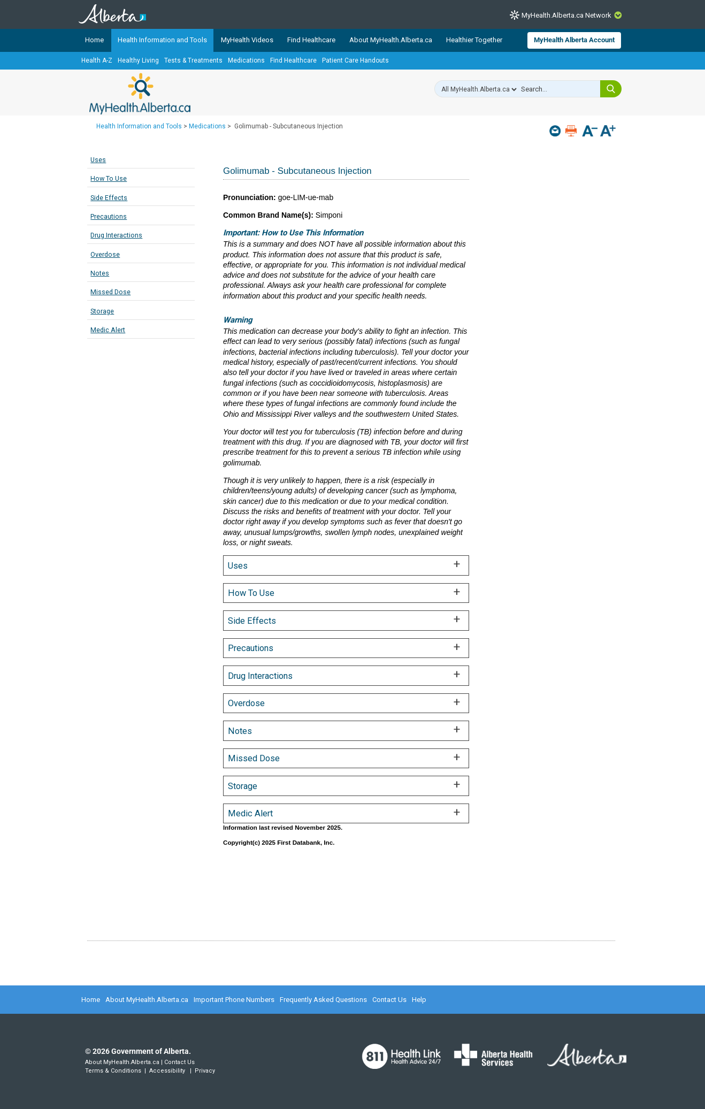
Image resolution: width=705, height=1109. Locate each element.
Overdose (105, 254)
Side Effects (108, 198)
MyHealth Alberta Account (574, 40)
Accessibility (167, 1070)
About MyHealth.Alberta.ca (390, 40)
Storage (102, 311)
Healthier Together (474, 40)
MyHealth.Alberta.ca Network (566, 15)
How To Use (108, 178)
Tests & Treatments (193, 60)
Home (94, 40)
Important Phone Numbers (234, 1000)
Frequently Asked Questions (323, 1000)
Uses (98, 160)
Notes (99, 273)
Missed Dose (110, 292)
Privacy (205, 1070)
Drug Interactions (116, 235)
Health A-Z (96, 60)
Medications (246, 60)
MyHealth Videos (247, 40)
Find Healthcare (311, 40)
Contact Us (389, 1000)
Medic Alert (107, 330)
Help (419, 1000)
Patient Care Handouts (355, 60)
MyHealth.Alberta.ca (139, 93)
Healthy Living (138, 60)
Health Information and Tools (162, 40)
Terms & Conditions (113, 1070)
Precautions (108, 216)
